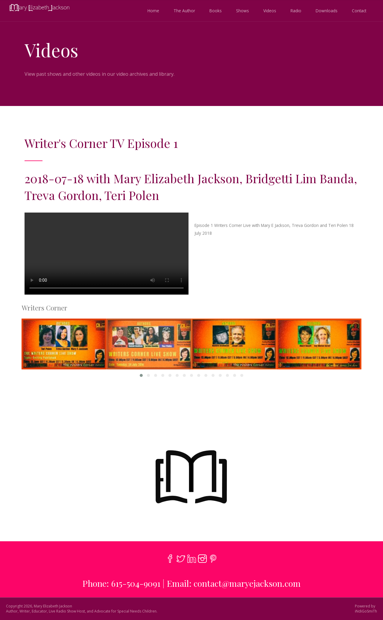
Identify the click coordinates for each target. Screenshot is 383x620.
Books (215, 10)
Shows (242, 10)
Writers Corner (44, 307)
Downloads (327, 10)
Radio (296, 10)
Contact (359, 10)
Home (153, 10)
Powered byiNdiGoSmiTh (366, 609)
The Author (184, 10)
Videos (269, 10)
